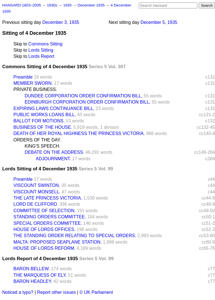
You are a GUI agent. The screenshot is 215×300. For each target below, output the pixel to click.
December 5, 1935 (159, 22)
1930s (52, 5)
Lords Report (41, 56)
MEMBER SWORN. (33, 83)
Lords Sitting (40, 50)
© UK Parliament (96, 292)
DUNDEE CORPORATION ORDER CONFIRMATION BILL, (83, 95)
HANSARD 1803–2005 (21, 5)
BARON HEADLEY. (32, 281)
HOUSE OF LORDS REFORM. (44, 248)
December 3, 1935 (60, 22)
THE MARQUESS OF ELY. (40, 275)
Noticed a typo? (17, 292)
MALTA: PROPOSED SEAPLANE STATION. (57, 242)
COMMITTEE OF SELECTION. (44, 210)
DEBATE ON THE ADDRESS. (54, 152)
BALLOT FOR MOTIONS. (39, 120)
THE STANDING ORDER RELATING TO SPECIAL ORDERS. (74, 235)
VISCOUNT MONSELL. (36, 191)
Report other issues (56, 292)
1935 (68, 5)
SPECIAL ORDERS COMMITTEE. (47, 223)
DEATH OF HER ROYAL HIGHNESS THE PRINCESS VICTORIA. (79, 133)
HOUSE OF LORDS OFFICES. (44, 229)
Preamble (22, 77)
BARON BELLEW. (31, 268)
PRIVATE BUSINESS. (35, 89)
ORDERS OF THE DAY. (37, 140)
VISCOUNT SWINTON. (36, 185)
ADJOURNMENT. (53, 158)
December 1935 (92, 5)
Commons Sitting (45, 44)
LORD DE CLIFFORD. (35, 204)
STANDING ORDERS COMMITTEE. (49, 216)
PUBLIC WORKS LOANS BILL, (44, 114)
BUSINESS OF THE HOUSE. (42, 127)
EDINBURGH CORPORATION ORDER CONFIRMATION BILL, (87, 102)
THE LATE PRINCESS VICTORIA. (47, 198)
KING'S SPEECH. (42, 146)
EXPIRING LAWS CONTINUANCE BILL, (53, 108)
